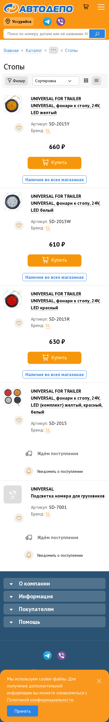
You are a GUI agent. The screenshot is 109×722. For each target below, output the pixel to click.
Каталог (34, 50)
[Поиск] (46, 34)
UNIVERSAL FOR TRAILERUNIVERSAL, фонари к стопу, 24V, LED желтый (65, 105)
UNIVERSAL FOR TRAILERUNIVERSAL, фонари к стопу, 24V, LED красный (65, 300)
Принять (22, 711)
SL (48, 130)
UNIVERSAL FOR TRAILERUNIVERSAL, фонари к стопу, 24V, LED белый (65, 203)
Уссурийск (18, 22)
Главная (11, 50)
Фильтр (16, 81)
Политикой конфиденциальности (40, 700)
